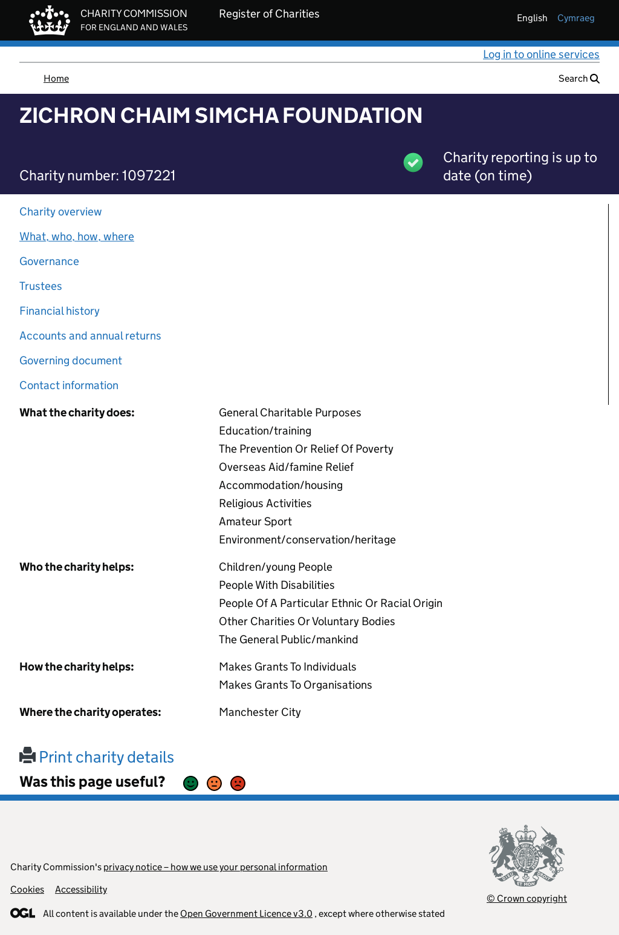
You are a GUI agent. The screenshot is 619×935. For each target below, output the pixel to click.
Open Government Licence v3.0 (246, 913)
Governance (49, 261)
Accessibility (81, 889)
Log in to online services (541, 54)
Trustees (40, 286)
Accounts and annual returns (90, 336)
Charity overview (60, 211)
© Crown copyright (527, 898)
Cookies (27, 889)
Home (56, 78)
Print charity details (96, 757)
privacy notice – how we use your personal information (215, 867)
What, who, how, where (76, 236)
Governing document (70, 360)
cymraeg (576, 18)
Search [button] (579, 78)
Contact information (68, 385)
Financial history (59, 311)
